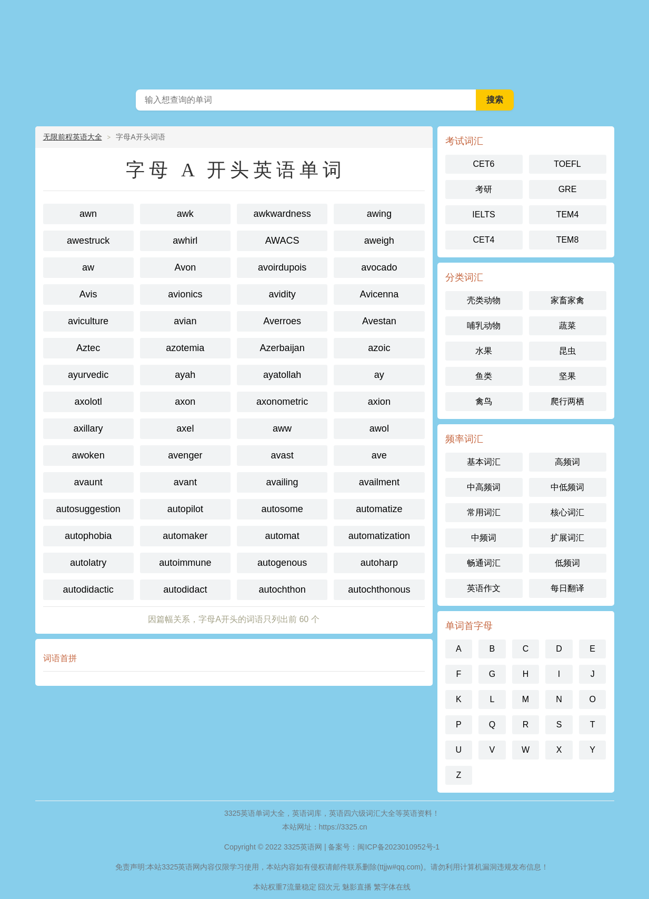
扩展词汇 (567, 537)
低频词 (567, 562)
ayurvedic (88, 374)
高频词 (567, 461)
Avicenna (379, 294)
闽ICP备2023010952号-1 (398, 847)
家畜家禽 (567, 300)
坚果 (567, 376)
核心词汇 (567, 512)
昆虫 (567, 350)
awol (379, 428)
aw (88, 267)
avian (185, 321)
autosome (282, 509)
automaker (185, 536)
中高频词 (484, 487)
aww (282, 428)
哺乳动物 (484, 325)
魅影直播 (357, 887)
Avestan (379, 321)
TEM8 (567, 239)
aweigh (379, 240)
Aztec (88, 348)
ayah (185, 374)
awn (88, 213)
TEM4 (567, 214)
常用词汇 (484, 512)
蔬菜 (567, 325)
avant (185, 482)
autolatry (88, 562)
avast (282, 455)
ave (379, 455)
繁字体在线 (392, 887)
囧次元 (329, 887)
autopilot (185, 509)
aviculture (88, 321)
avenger (185, 455)
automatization (379, 536)
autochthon (282, 589)
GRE (567, 189)
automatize (379, 509)
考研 (483, 189)
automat (282, 536)
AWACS (282, 240)
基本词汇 (484, 461)
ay (379, 374)
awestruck (88, 240)
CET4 (484, 239)
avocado (379, 267)
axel (185, 428)
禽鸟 (483, 401)
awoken (88, 455)
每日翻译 (567, 588)
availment (379, 482)
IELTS (483, 214)
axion (379, 401)
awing (379, 213)
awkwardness (282, 213)
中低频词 (567, 487)
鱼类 (483, 376)
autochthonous (379, 589)
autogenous (282, 562)
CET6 (484, 163)
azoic (379, 348)
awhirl (185, 240)
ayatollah (282, 374)
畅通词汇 (484, 562)
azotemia (185, 348)
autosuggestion (88, 509)
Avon (185, 267)
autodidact (185, 589)
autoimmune (185, 562)
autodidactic (88, 589)
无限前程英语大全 (72, 137)
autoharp (379, 562)
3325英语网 (324, 42)
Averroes (282, 321)
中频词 (483, 537)
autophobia (88, 536)
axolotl (88, 401)
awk (185, 213)
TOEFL (567, 163)
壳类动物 (484, 300)
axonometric (282, 401)
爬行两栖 (567, 401)
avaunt (88, 482)
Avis (88, 294)
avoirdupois (282, 267)
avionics (185, 294)
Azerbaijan (282, 348)
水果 (483, 350)
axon (185, 401)
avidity (282, 294)
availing (282, 482)
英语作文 (484, 588)
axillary (88, 428)
